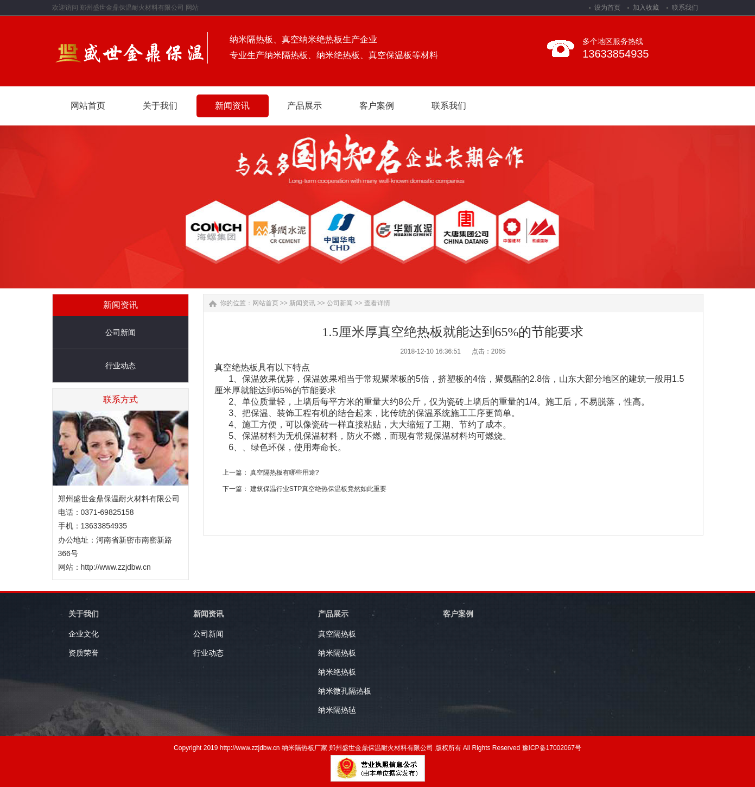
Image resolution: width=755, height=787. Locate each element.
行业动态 (120, 365)
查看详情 (377, 303)
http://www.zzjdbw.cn (116, 567)
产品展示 (333, 613)
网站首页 (265, 303)
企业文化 (83, 633)
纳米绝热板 (337, 672)
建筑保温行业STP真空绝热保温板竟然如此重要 (318, 489)
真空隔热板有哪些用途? (284, 472)
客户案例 (458, 613)
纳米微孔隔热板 (344, 691)
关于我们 (83, 613)
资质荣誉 (83, 653)
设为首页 (607, 7)
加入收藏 (646, 7)
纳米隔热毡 (337, 710)
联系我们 (685, 7)
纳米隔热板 (337, 653)
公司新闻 (120, 332)
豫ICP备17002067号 (551, 748)
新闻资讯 (302, 303)
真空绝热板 (236, 367)
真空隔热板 (337, 633)
